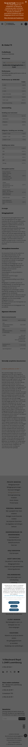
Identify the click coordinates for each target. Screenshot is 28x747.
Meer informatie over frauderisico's (14, 18)
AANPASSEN (14, 606)
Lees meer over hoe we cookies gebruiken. (14, 595)
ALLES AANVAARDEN (14, 602)
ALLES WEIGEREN (14, 609)
